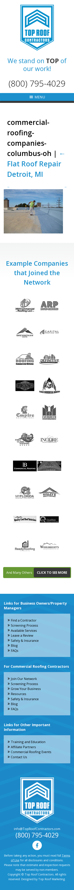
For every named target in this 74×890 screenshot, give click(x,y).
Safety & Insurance (25, 640)
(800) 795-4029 (37, 83)
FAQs (14, 650)
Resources (18, 694)
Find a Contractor (24, 620)
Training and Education (28, 742)
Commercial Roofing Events (31, 752)
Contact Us (19, 757)
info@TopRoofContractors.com (37, 829)
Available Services (24, 630)
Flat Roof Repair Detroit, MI (36, 163)
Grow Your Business (26, 689)
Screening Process (24, 625)
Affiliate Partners (23, 747)
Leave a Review (22, 635)
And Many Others (38, 572)
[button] (40, 97)
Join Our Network (24, 679)
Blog (14, 645)
